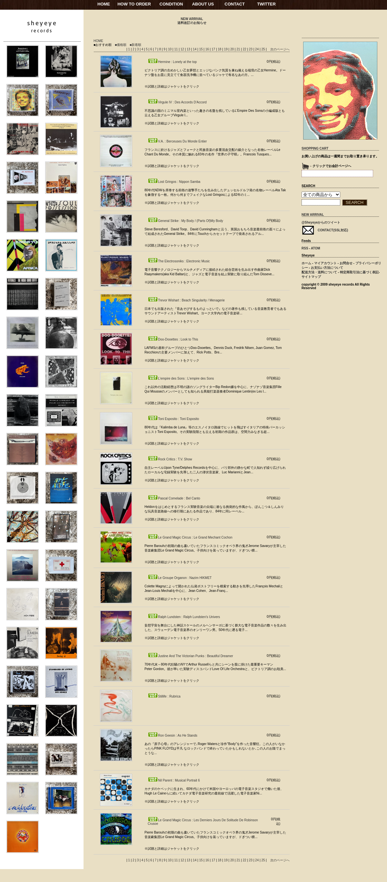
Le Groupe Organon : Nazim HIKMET (180, 578)
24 (257, 49)
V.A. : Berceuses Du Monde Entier (177, 141)
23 (251, 49)
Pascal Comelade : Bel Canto (174, 498)
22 (245, 49)
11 (176, 49)
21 (238, 49)
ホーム (306, 263)
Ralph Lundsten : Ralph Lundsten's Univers (184, 617)
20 (232, 49)
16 (207, 49)
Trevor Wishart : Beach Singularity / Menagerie (186, 300)
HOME (103, 4)
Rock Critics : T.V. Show (170, 459)
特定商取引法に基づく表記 (359, 272)
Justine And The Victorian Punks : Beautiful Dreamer (190, 656)
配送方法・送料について (319, 272)
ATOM (315, 248)
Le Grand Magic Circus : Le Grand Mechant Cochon (190, 537)
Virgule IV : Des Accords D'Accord (177, 102)
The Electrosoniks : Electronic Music (179, 261)
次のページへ (280, 49)
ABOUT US (203, 4)
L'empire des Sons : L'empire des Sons (181, 378)
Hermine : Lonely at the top (172, 62)
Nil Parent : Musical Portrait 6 (174, 780)
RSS (305, 248)
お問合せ (346, 263)
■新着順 (135, 45)
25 (263, 49)
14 (195, 49)
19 (226, 49)
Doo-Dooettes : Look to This (173, 339)
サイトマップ (311, 276)
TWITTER (266, 4)
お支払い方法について (327, 267)
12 (183, 49)
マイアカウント (325, 263)
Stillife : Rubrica (164, 696)
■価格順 (120, 45)
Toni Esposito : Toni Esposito (173, 419)
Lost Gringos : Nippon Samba (174, 182)
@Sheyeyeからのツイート (321, 222)
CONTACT (234, 4)
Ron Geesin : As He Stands (172, 735)
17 (214, 49)
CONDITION (171, 4)
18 (220, 49)
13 (189, 49)
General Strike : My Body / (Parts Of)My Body (185, 221)
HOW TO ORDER (134, 4)
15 (201, 49)
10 (170, 49)
